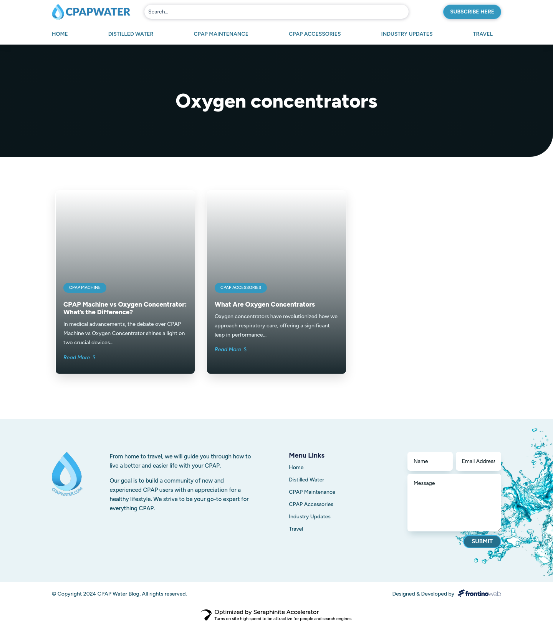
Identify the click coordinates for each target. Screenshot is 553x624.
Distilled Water (131, 34)
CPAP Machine (85, 287)
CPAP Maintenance (221, 34)
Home (60, 34)
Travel (483, 34)
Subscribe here (472, 11)
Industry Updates (406, 34)
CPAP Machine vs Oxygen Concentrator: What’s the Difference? (125, 308)
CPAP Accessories (315, 34)
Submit (482, 541)
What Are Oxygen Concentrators (265, 304)
